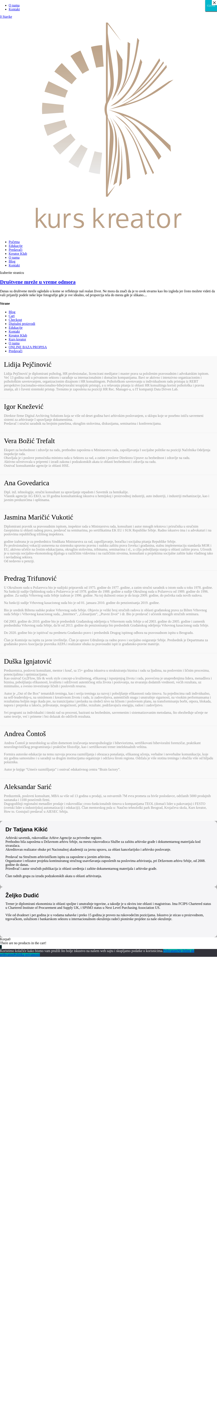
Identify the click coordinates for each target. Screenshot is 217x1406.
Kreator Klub (18, 253)
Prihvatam (170, 951)
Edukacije (16, 246)
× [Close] (214, 2)
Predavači (15, 250)
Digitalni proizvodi (22, 324)
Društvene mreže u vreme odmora (38, 282)
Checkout (15, 320)
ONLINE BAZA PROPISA (28, 347)
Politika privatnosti (26, 955)
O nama (14, 5)
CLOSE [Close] (211, 5)
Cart (12, 316)
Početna (14, 242)
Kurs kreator (17, 339)
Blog (12, 261)
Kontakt (14, 9)
